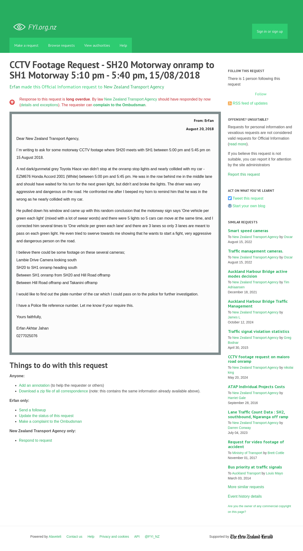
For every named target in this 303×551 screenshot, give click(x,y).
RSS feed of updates (250, 103)
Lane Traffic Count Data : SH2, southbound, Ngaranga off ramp (258, 414)
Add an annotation (34, 385)
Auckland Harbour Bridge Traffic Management (258, 303)
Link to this (211, 345)
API (137, 536)
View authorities (97, 45)
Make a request (26, 45)
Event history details (245, 496)
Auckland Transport (246, 473)
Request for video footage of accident (256, 444)
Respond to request (35, 440)
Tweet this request (248, 198)
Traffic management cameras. (255, 251)
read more (237, 144)
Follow (261, 94)
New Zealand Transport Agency (134, 87)
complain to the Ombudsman (119, 105)
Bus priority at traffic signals (255, 467)
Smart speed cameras (248, 230)
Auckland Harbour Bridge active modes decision (257, 274)
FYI (36, 27)
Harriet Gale (237, 398)
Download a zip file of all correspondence (53, 391)
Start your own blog (249, 206)
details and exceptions (39, 105)
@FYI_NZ (152, 536)
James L (234, 317)
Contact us (74, 536)
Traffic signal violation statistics (258, 331)
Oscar (288, 237)
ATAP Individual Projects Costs (256, 386)
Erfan (14, 87)
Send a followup (32, 410)
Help (123, 45)
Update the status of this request (46, 416)
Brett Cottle (276, 453)
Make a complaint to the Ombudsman (50, 421)
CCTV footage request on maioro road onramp (259, 359)
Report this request (244, 174)
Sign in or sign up (270, 31)
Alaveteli (55, 536)
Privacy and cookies (114, 536)
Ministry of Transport (247, 453)
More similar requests (246, 487)
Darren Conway (239, 428)
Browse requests (61, 45)
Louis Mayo (274, 473)
